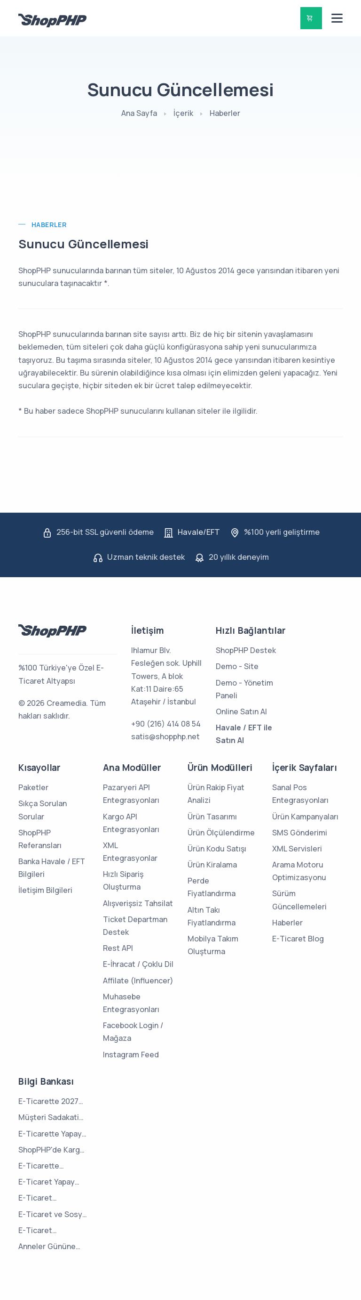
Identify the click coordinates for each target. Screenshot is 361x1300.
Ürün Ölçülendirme (221, 832)
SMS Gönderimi (299, 832)
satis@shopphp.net (165, 736)
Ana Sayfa (139, 113)
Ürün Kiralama (212, 864)
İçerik (183, 113)
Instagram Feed (131, 1054)
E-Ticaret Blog (298, 938)
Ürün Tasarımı (212, 816)
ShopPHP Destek (246, 650)
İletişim (147, 630)
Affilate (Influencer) (138, 980)
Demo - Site (237, 666)
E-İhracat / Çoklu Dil (138, 964)
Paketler (33, 787)
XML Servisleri (297, 848)
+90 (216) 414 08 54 (166, 724)
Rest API (118, 948)
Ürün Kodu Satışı (217, 848)
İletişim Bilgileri (45, 890)
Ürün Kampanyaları (305, 816)
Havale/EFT (199, 532)
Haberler (225, 113)
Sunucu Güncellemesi (83, 244)
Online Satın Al (241, 711)
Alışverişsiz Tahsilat (138, 903)
